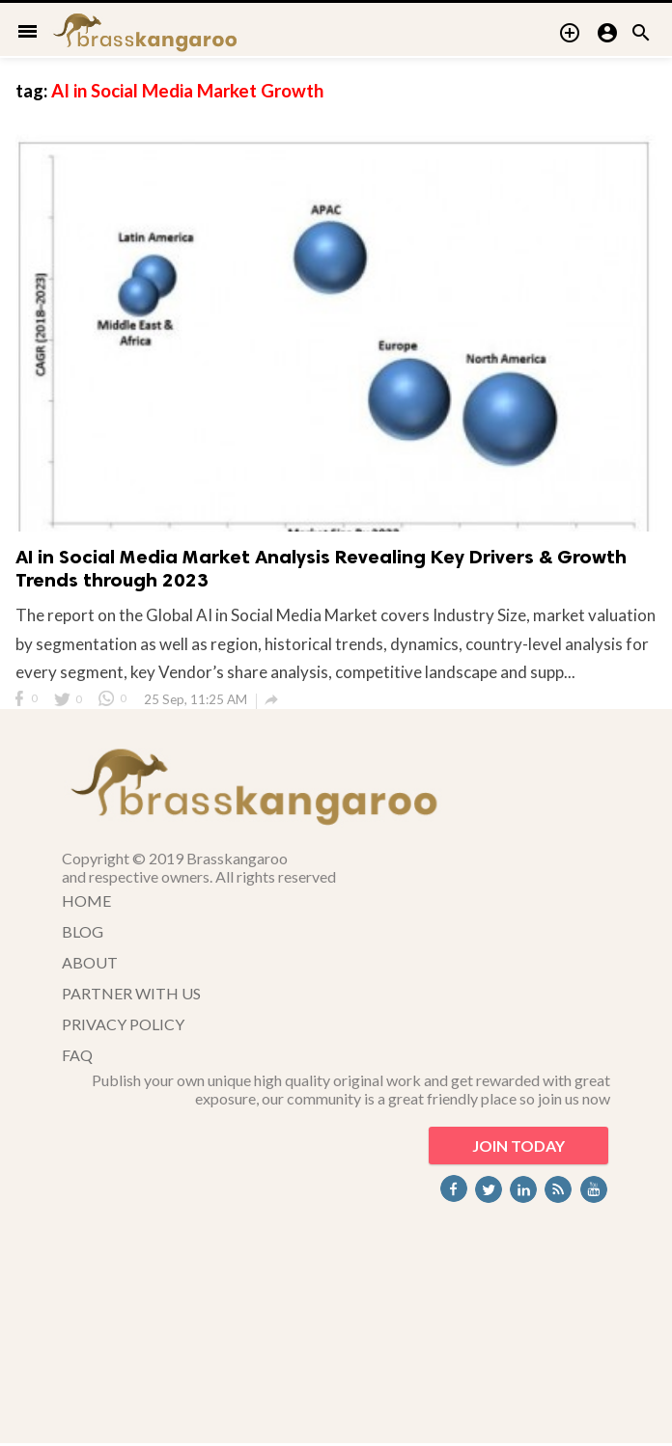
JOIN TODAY (518, 1145)
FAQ (77, 1055)
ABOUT (90, 962)
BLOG (82, 931)
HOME (86, 900)
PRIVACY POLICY (123, 1024)
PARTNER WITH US (131, 993)
